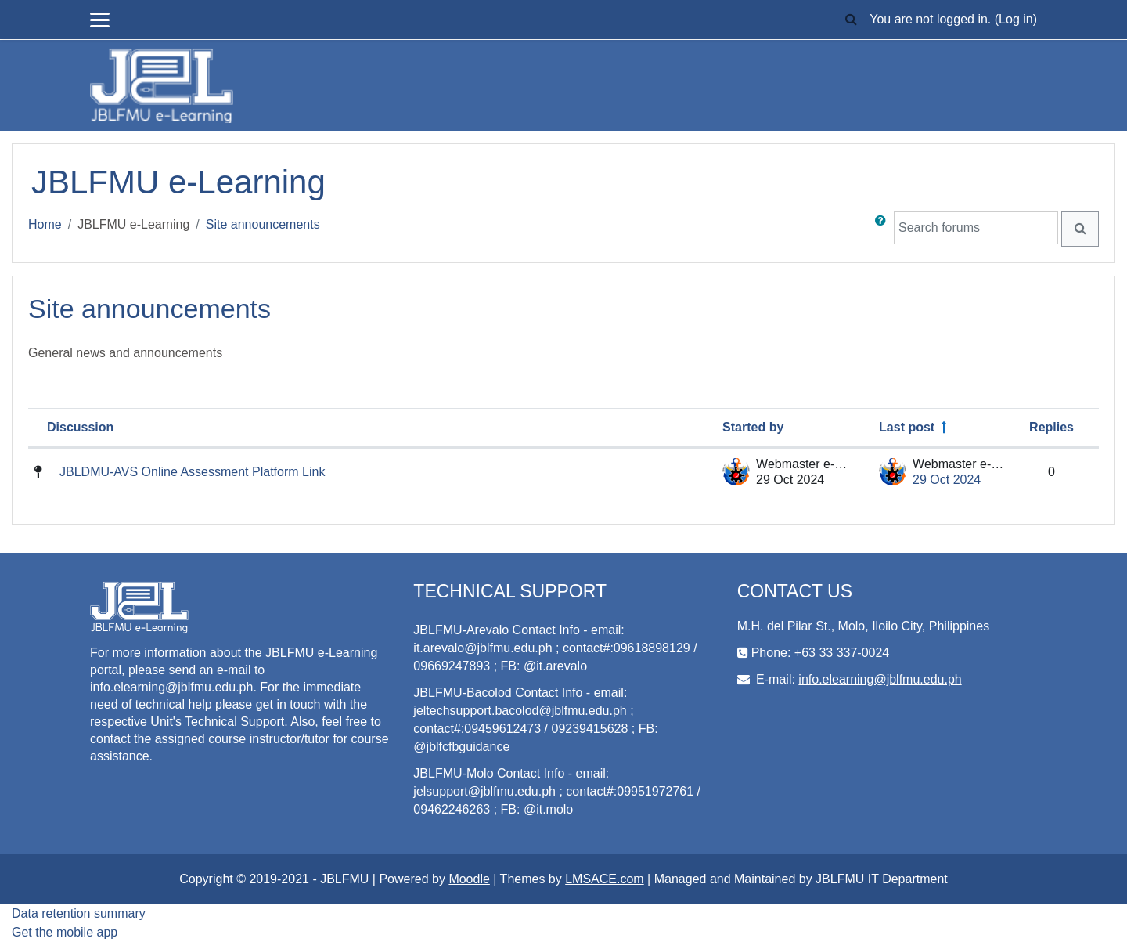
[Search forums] (976, 227)
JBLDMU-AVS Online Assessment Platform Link (192, 471)
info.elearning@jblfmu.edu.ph (879, 679)
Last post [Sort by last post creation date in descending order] (906, 427)
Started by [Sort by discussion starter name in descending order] (752, 427)
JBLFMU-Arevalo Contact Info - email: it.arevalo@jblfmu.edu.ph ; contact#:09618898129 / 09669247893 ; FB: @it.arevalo (555, 648)
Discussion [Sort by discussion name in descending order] (80, 427)
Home (45, 224)
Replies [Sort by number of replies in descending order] (1051, 427)
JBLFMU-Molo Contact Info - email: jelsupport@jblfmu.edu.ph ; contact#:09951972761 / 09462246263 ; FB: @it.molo (556, 791)
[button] (851, 20)
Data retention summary (79, 913)
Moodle (468, 879)
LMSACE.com (604, 879)
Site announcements (263, 224)
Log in (1016, 19)
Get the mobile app (64, 932)
